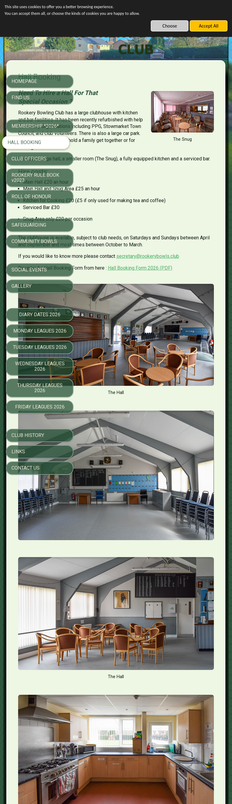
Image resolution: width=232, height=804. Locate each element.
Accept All (208, 26)
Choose (170, 26)
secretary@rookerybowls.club (131, 291)
